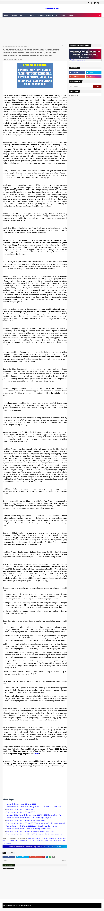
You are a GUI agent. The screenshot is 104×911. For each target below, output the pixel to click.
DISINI (36, 753)
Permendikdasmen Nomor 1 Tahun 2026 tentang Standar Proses (28, 829)
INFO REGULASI (52, 8)
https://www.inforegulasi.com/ (24, 905)
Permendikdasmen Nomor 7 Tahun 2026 (20, 810)
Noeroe (6, 59)
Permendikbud (9, 45)
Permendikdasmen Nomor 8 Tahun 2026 (20, 812)
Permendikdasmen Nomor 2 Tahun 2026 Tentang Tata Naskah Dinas (30, 832)
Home (4, 45)
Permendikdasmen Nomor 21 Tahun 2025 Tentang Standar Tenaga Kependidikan (34, 834)
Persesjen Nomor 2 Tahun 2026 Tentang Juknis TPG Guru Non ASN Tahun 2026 (33, 807)
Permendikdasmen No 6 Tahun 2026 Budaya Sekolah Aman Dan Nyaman (31, 826)
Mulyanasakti (10, 905)
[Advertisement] (52, 31)
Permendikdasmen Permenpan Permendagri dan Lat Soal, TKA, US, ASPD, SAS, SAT (35, 847)
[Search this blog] (81, 86)
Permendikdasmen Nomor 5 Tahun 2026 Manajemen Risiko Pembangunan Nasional (35, 823)
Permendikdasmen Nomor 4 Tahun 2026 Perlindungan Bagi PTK (28, 818)
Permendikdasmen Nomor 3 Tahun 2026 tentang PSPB (25, 821)
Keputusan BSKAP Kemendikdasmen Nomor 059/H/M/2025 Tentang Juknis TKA (33, 815)
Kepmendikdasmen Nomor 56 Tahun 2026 (21, 804)
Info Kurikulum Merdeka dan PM (77, 60)
